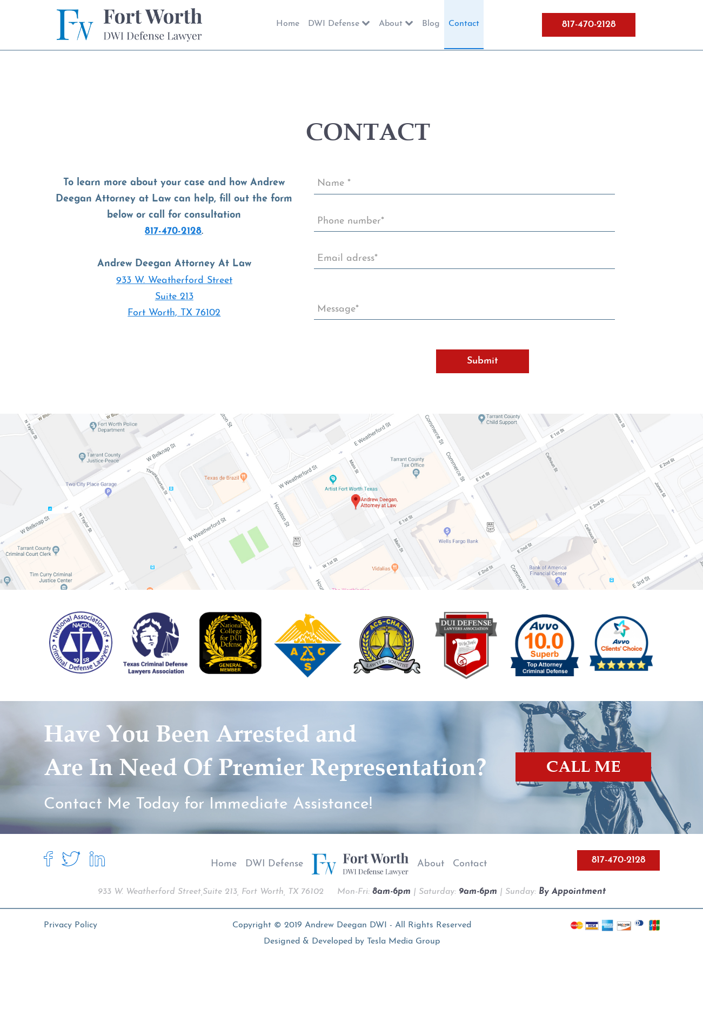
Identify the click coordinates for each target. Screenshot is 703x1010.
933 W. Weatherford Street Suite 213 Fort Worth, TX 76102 (174, 296)
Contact (470, 864)
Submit (482, 361)
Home (224, 864)
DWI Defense (274, 864)
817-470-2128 (588, 24)
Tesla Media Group (403, 941)
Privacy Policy (70, 925)
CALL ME (583, 766)
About (430, 864)
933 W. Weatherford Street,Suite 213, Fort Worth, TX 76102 (211, 891)
